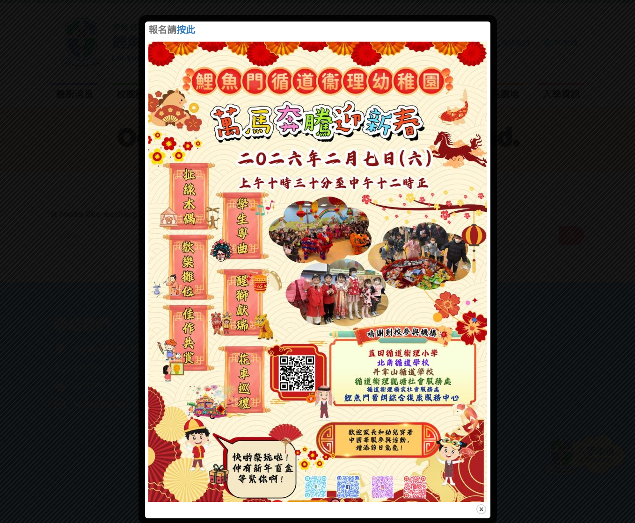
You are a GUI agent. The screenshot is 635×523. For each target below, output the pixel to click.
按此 (185, 31)
